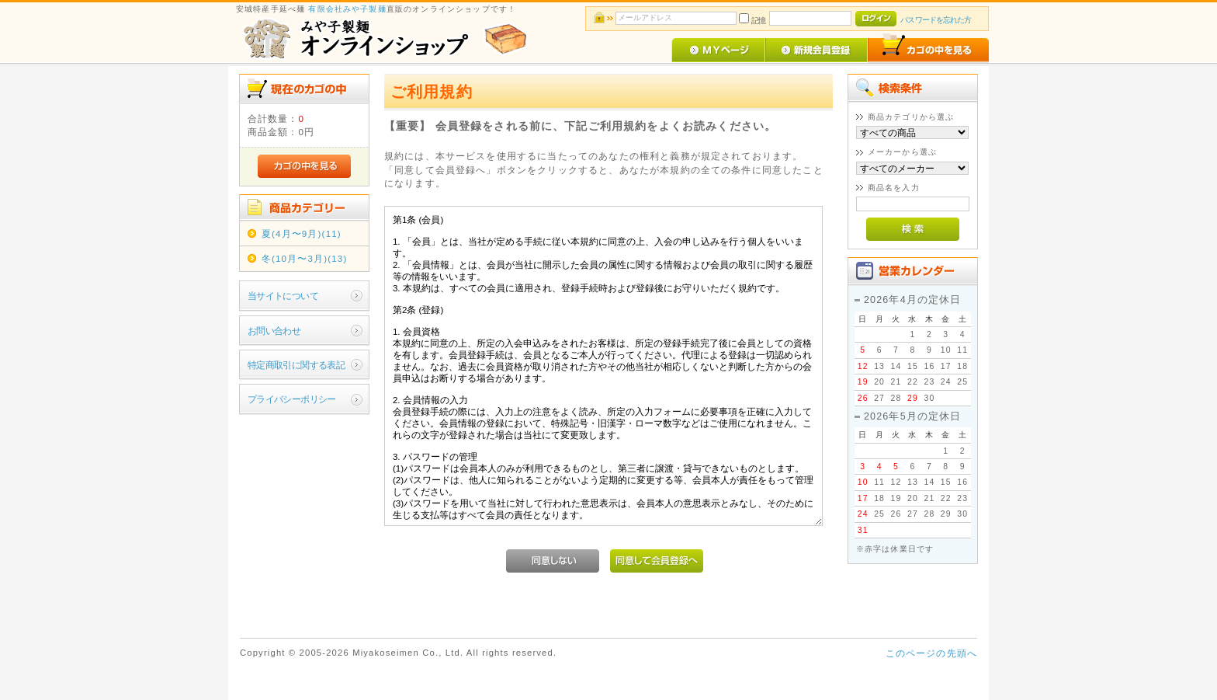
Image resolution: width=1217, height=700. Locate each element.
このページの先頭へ (931, 653)
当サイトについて (283, 296)
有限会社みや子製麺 (347, 9)
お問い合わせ (274, 331)
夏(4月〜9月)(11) (302, 233)
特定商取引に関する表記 (296, 365)
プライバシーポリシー (292, 399)
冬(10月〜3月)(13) (305, 258)
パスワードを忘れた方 (935, 20)
